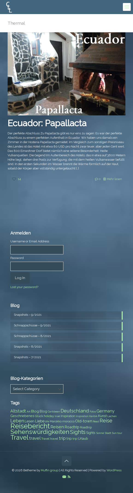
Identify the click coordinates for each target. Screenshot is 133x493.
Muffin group (49, 470)
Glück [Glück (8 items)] (39, 416)
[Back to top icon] (66, 461)
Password (17, 258)
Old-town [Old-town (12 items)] (83, 421)
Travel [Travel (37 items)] (19, 437)
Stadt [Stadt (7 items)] (108, 433)
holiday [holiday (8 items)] (49, 416)
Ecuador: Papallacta (47, 123)
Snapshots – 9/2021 (27, 314)
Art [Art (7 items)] (28, 411)
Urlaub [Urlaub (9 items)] (83, 438)
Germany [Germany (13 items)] (106, 411)
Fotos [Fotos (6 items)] (93, 411)
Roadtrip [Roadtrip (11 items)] (72, 427)
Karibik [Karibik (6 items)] (93, 416)
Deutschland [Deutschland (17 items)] (75, 411)
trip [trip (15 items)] (62, 438)
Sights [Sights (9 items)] (90, 433)
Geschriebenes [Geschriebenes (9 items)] (22, 416)
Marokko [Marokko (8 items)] (56, 421)
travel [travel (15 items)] (35, 438)
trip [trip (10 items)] (69, 438)
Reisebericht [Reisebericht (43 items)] (30, 426)
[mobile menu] (127, 7)
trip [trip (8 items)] (75, 438)
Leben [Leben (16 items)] (17, 421)
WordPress (113, 470)
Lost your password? (24, 287)
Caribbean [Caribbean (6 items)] (54, 411)
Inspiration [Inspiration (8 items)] (68, 416)
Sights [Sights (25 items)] (78, 432)
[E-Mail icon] (64, 477)
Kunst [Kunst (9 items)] (102, 416)
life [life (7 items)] (47, 421)
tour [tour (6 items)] (119, 433)
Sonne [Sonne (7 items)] (100, 433)
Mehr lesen (114, 179)
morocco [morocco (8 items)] (68, 421)
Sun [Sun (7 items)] (114, 433)
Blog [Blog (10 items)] (35, 411)
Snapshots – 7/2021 (27, 357)
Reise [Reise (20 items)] (106, 421)
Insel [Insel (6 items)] (57, 416)
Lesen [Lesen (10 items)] (29, 421)
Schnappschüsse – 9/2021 (32, 325)
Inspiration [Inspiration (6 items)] (82, 416)
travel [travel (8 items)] (54, 438)
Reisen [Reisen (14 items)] (57, 426)
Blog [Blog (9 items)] (43, 411)
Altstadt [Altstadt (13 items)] (18, 411)
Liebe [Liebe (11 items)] (39, 421)
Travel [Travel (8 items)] (45, 438)
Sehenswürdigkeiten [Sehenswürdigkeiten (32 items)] (39, 431)
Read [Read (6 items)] (96, 421)
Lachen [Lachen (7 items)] (112, 416)
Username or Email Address (29, 241)
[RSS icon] (69, 477)
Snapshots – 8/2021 (28, 346)
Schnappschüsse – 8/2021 (32, 336)
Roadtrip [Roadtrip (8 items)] (86, 427)
